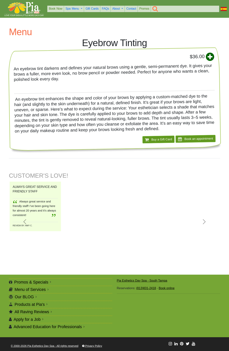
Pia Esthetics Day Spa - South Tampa (142, 280)
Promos (144, 8)
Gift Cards (92, 8)
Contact (131, 8)
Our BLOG (24, 297)
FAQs (105, 8)
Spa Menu (72, 8)
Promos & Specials (31, 282)
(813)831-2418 (146, 288)
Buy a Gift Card (158, 139)
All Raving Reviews (32, 312)
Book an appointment (195, 139)
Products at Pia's (30, 304)
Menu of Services (30, 289)
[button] (25, 222)
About (116, 8)
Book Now (55, 8)
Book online (166, 288)
